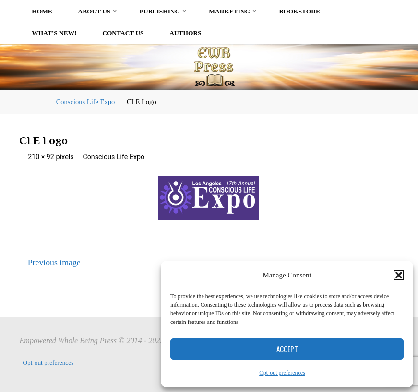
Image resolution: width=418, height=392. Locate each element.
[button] (399, 275)
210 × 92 (42, 157)
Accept (287, 349)
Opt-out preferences (282, 372)
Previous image (50, 262)
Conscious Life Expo (85, 101)
